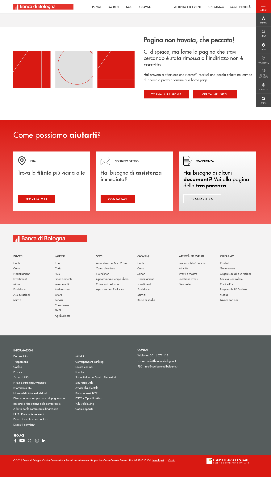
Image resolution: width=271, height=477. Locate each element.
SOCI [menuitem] (129, 7)
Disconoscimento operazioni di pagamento (39, 398)
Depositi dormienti (24, 424)
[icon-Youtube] (22, 440)
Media (224, 294)
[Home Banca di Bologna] (43, 6)
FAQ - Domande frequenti (28, 414)
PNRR (58, 310)
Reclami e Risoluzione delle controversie (36, 403)
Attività (183, 268)
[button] (263, 6)
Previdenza (19, 289)
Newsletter (102, 274)
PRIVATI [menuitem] (97, 7)
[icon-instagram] (37, 440)
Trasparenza (20, 361)
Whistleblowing (84, 403)
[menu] (164, 6)
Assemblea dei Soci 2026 (111, 263)
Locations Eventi (188, 279)
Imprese (60, 256)
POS (57, 274)
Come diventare (105, 268)
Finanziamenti (21, 274)
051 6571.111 (159, 355)
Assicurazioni (21, 294)
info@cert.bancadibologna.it (161, 366)
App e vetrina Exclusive (110, 289)
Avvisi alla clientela (86, 388)
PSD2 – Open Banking (103, 398)
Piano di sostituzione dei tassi (41, 419)
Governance (227, 268)
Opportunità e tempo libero (112, 279)
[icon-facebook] (15, 440)
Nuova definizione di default (30, 393)
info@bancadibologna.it (161, 361)
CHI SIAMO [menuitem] (216, 7)
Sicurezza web (84, 382)
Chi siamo (227, 256)
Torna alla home (166, 94)
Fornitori (80, 372)
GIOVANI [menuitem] (145, 7)
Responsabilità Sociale (192, 263)
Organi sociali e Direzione (235, 274)
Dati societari (21, 356)
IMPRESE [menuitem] (114, 7)
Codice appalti (84, 409)
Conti (16, 263)
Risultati (224, 263)
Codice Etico (227, 284)
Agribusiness (62, 315)
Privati (17, 256)
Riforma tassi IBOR (86, 393)
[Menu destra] (263, 20)
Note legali (158, 460)
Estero (58, 294)
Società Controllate (231, 279)
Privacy (17, 372)
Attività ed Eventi (191, 256)
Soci (99, 256)
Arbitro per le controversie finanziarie (41, 409)
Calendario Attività (107, 284)
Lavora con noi (229, 300)
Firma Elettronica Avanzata (29, 382)
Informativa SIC (22, 388)
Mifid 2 (79, 356)
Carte (16, 268)
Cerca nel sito (214, 94)
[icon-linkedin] (44, 440)
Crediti (171, 460)
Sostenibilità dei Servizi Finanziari (95, 377)
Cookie (17, 367)
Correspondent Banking (89, 361)
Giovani (143, 256)
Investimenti (20, 279)
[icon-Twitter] (30, 440)
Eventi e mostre (188, 274)
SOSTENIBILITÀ (240, 7)
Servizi (17, 300)
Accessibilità (20, 377)
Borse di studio (146, 300)
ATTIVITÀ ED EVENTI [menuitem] (188, 7)
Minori (17, 284)
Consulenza (62, 305)
